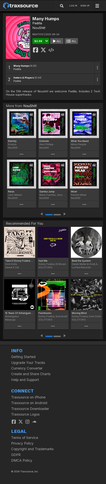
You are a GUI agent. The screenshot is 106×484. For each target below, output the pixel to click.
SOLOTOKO (45, 267)
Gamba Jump (47, 191)
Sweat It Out (12, 267)
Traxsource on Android (29, 403)
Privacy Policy (22, 443)
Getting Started (23, 357)
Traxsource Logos (25, 414)
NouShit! (38, 28)
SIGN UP (85, 5)
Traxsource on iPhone (28, 397)
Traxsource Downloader (30, 409)
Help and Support (25, 380)
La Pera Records (81, 267)
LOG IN (73, 5)
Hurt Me (42, 260)
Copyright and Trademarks (32, 449)
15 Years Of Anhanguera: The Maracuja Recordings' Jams (19, 313)
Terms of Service (24, 438)
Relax (11, 191)
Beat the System (81, 260)
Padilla (37, 23)
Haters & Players (23, 77)
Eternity (12, 141)
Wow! (74, 191)
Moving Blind (79, 313)
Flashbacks (45, 313)
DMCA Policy (21, 460)
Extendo (44, 141)
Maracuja (10, 319)
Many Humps (21, 65)
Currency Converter (27, 368)
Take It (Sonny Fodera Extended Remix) (19, 260)
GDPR (16, 455)
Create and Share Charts (31, 374)
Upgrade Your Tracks (28, 363)
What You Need (80, 141)
